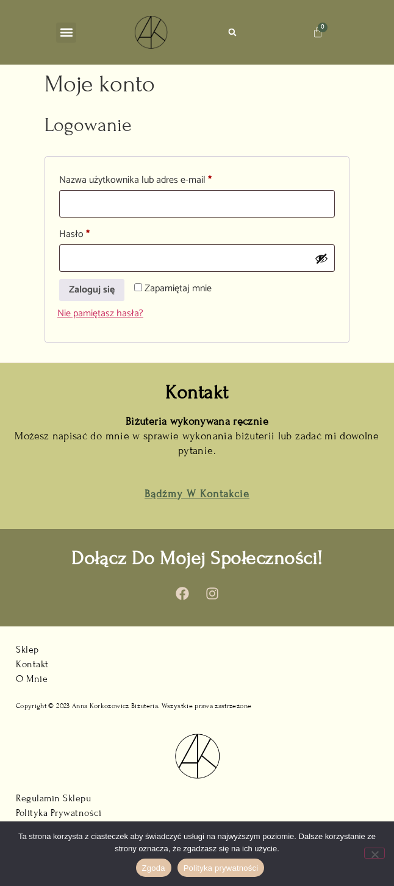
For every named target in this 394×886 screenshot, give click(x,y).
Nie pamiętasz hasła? (100, 313)
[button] (66, 33)
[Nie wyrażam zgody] (374, 853)
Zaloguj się (92, 290)
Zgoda (153, 868)
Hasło (96, 234)
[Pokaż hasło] (321, 258)
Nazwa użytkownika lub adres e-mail (157, 179)
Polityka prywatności (221, 868)
